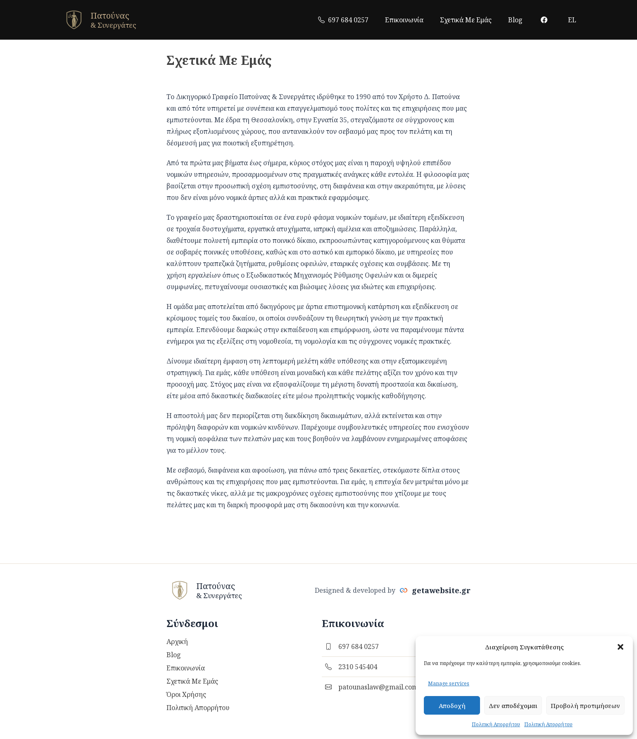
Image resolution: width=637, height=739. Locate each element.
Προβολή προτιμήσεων (585, 705)
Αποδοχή (452, 705)
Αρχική (177, 641)
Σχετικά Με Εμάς (466, 19)
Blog (515, 19)
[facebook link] (544, 20)
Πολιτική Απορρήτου (496, 724)
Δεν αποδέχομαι (513, 705)
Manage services (448, 683)
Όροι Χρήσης (186, 694)
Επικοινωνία (404, 19)
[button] (620, 647)
